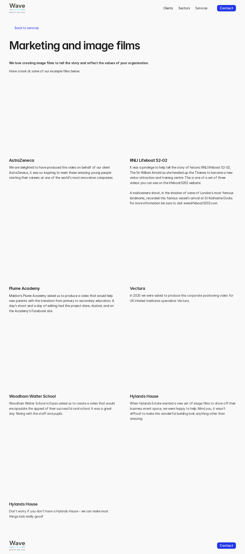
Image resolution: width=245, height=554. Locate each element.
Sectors (184, 8)
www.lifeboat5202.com (200, 203)
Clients (168, 8)
